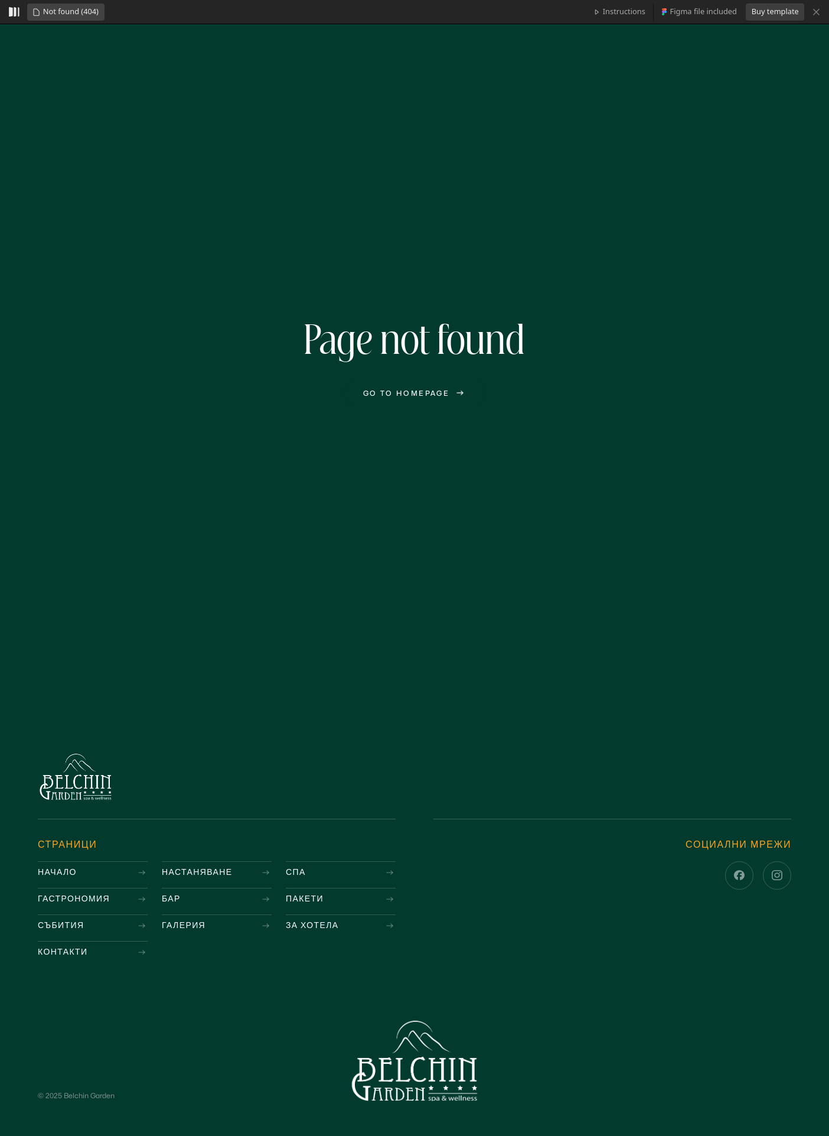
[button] (65, 12)
